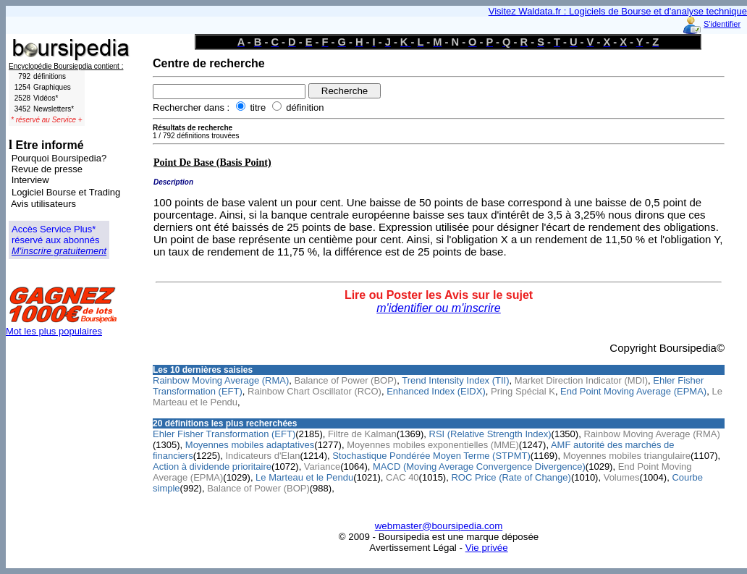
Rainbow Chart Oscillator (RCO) (314, 391)
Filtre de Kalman (362, 434)
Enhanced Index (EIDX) (436, 391)
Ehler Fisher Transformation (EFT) (224, 434)
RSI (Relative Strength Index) (490, 434)
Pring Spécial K (523, 391)
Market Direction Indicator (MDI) (581, 380)
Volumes (622, 477)
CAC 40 (402, 477)
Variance (322, 466)
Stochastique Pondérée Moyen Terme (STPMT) (431, 455)
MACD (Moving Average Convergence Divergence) (479, 466)
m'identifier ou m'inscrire (438, 308)
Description (173, 182)
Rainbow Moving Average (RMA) (221, 380)
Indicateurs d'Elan (262, 455)
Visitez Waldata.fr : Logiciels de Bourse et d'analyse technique (618, 11)
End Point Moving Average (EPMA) (633, 391)
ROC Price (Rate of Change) (510, 477)
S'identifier (722, 24)
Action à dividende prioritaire (212, 466)
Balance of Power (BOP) (346, 380)
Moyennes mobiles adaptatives (250, 444)
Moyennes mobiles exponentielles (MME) (433, 444)
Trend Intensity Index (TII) (455, 380)
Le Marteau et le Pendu (304, 477)
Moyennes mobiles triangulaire (627, 455)
